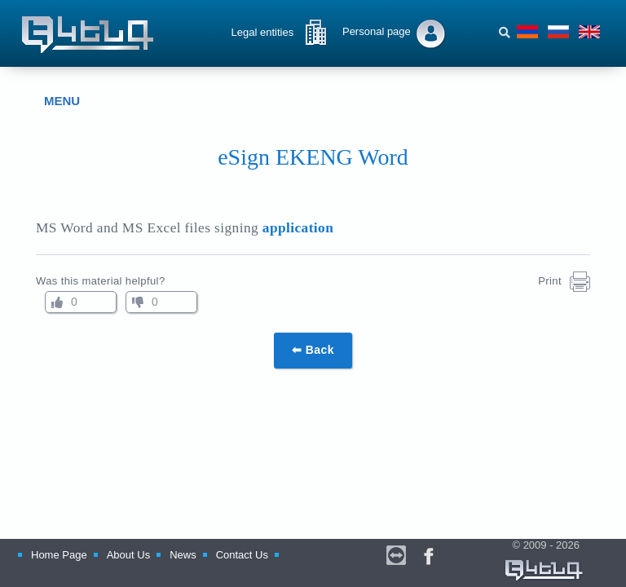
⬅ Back (313, 349)
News (183, 555)
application (297, 228)
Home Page (59, 555)
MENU (50, 101)
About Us (128, 555)
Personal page (376, 31)
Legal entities (262, 32)
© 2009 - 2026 (544, 561)
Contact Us (242, 555)
